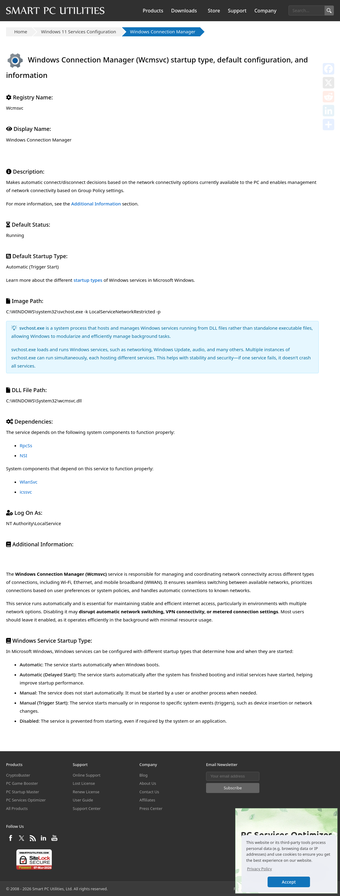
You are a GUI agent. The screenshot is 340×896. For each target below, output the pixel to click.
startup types (88, 280)
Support (237, 10)
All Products (17, 808)
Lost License (84, 783)
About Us (147, 783)
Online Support (86, 775)
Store (214, 10)
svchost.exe (32, 328)
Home (20, 31)
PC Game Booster (22, 783)
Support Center (87, 808)
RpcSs (26, 445)
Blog (143, 775)
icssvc (26, 492)
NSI (23, 455)
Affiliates (147, 800)
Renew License (86, 791)
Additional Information (96, 204)
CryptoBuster (18, 775)
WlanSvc (29, 482)
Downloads (184, 10)
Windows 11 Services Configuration (78, 31)
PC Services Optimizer (26, 800)
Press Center (150, 808)
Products (153, 10)
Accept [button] (289, 882)
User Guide (83, 800)
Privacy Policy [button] (259, 868)
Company (265, 10)
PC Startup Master (22, 791)
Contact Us (149, 791)
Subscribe (233, 788)
